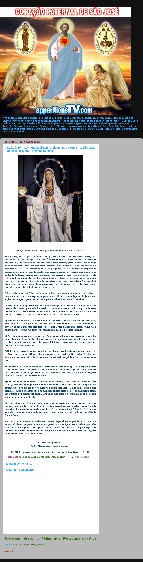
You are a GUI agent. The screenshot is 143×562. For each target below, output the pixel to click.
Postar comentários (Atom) (29, 545)
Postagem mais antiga (79, 538)
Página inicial (51, 538)
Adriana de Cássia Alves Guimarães (38, 457)
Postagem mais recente (22, 538)
